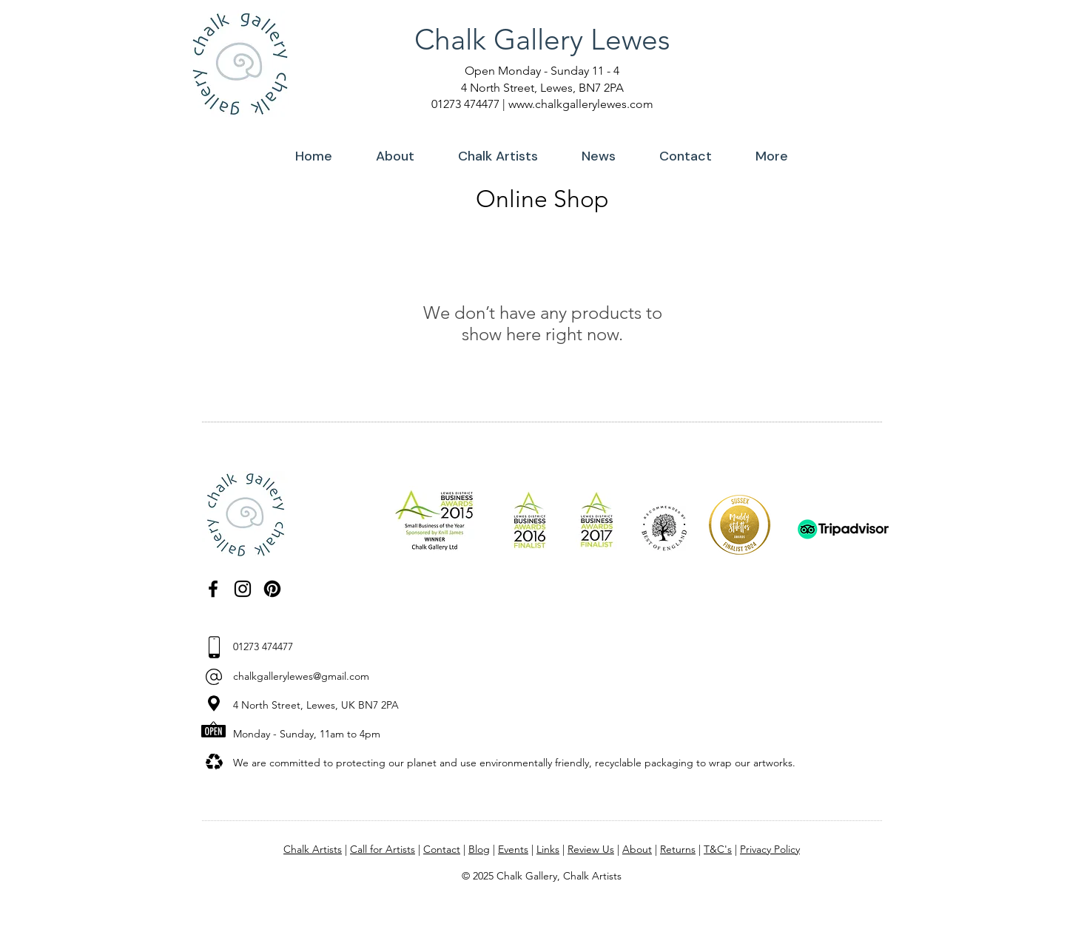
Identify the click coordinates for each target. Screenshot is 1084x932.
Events (513, 849)
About (637, 849)
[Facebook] (213, 589)
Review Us (591, 849)
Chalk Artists (312, 849)
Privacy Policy (770, 849)
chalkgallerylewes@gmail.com (301, 676)
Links (547, 849)
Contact (441, 849)
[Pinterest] (272, 589)
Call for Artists (382, 849)
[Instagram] (243, 589)
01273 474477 (465, 104)
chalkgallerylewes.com (594, 104)
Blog (479, 849)
